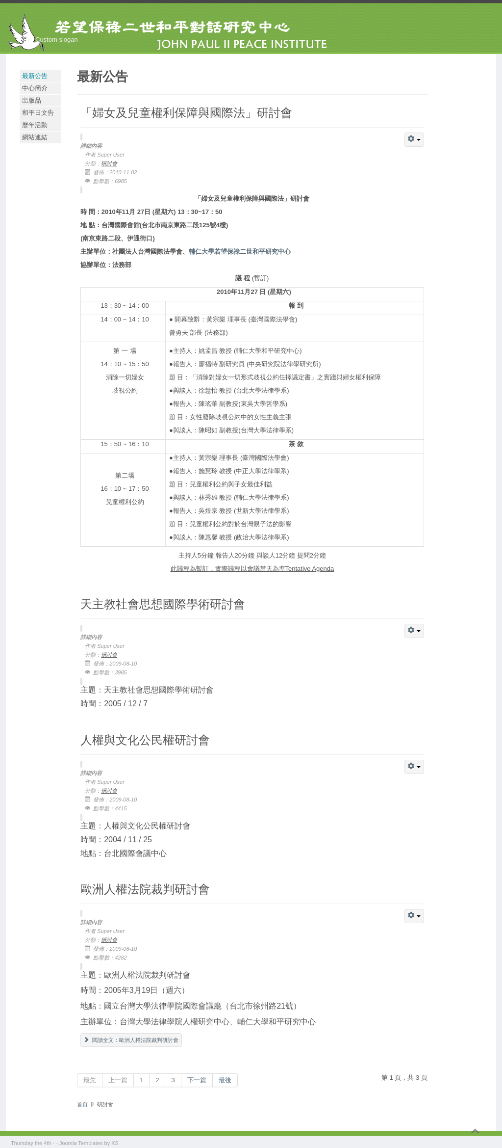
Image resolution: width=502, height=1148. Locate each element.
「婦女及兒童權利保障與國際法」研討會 (186, 112)
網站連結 (35, 137)
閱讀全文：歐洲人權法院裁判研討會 (131, 1040)
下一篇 (196, 1080)
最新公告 (35, 76)
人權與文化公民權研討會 (145, 739)
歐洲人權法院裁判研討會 (145, 888)
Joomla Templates (80, 1143)
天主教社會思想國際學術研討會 (162, 603)
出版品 (31, 100)
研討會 (109, 163)
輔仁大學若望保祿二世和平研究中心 (240, 251)
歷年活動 (35, 125)
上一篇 (117, 1080)
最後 (225, 1080)
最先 (89, 1080)
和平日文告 (38, 112)
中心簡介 (35, 88)
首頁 (82, 1104)
